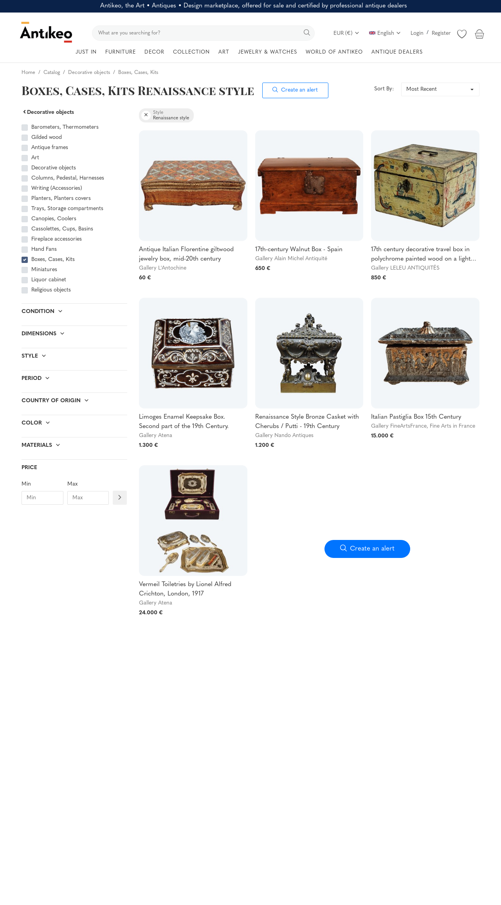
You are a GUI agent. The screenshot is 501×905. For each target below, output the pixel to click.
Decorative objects (48, 112)
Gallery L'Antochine (162, 268)
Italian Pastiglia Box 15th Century (416, 417)
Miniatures (44, 270)
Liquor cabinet (48, 280)
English (385, 33)
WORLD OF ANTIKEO (334, 52)
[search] (203, 33)
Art (35, 158)
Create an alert (295, 90)
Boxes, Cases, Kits (53, 260)
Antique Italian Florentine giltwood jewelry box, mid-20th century (186, 254)
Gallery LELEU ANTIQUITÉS (405, 268)
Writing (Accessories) (56, 188)
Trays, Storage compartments (67, 209)
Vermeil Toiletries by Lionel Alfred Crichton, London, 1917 (185, 589)
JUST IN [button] (86, 52)
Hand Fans (44, 249)
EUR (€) (346, 33)
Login (417, 33)
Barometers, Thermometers (65, 127)
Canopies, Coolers (53, 219)
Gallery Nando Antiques (284, 436)
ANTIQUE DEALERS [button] (397, 52)
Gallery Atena (155, 436)
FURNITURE (120, 52)
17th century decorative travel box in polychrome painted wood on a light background (420, 255)
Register (441, 33)
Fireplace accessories (56, 239)
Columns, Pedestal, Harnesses (67, 178)
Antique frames (49, 148)
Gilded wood (47, 137)
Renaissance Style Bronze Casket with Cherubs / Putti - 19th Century (307, 422)
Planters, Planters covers (61, 199)
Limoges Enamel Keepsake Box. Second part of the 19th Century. (184, 422)
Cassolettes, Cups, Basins (62, 229)
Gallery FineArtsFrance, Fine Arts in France (423, 426)
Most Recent (421, 89)
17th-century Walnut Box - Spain (298, 249)
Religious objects (51, 290)
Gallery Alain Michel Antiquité (291, 259)
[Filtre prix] (120, 497)
